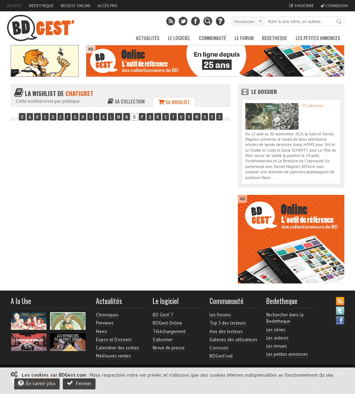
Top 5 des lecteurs (227, 323)
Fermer (79, 383)
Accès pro (108, 5)
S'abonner (163, 340)
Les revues (276, 346)
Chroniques (107, 315)
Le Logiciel (179, 37)
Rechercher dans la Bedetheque (285, 318)
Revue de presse (169, 348)
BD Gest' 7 (163, 315)
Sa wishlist (174, 102)
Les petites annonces (318, 37)
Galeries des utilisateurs (233, 340)
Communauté (212, 37)
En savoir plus (37, 383)
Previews (105, 323)
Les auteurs (277, 338)
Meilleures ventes (113, 356)
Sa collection (126, 101)
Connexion (334, 5)
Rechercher (339, 22)
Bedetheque (41, 5)
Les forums (220, 315)
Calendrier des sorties (117, 348)
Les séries (275, 330)
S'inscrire (301, 5)
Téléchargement (169, 331)
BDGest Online (76, 5)
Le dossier (264, 91)
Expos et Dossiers (114, 340)
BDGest (14, 5)
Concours (219, 348)
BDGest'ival (221, 356)
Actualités (147, 37)
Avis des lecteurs (226, 331)
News (101, 331)
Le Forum (244, 37)
